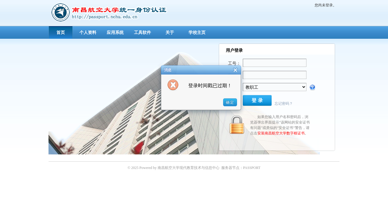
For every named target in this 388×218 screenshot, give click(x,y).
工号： (234, 63)
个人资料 (87, 32)
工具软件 (142, 32)
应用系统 (115, 32)
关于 (170, 32)
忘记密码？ (284, 103)
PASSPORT (252, 168)
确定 (230, 102)
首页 (60, 32)
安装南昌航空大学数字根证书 (281, 133)
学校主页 (197, 32)
